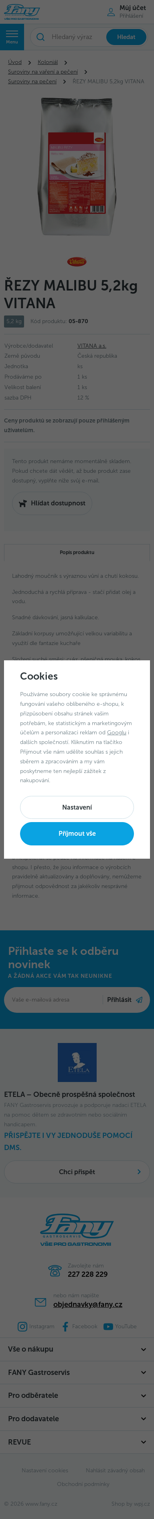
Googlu (116, 733)
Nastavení (77, 807)
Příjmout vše (77, 833)
